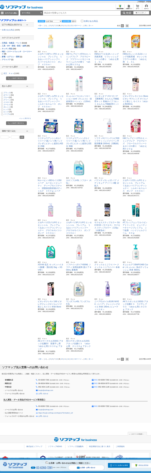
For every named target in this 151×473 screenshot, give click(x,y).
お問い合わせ (43, 394)
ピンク (8, 112)
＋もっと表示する (25, 118)
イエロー (8, 102)
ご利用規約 (141, 2)
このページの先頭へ (137, 434)
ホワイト (9, 95)
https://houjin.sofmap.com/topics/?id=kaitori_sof (55, 413)
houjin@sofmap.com (45, 390)
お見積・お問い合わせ (86, 468)
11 (65, 25)
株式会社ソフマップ (34, 446)
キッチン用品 (9, 49)
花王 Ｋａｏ (11, 73)
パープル (9, 114)
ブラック (8, 93)
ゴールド (8, 105)
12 (68, 25)
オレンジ (8, 107)
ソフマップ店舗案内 (75, 446)
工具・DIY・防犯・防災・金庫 (16, 46)
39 (85, 25)
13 (71, 25)
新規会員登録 (120, 8)
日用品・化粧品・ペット (14, 43)
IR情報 (148, 2)
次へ (90, 25)
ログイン (146, 8)
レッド (7, 109)
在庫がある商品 (11, 30)
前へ (41, 25)
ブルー (8, 97)
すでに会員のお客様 (120, 465)
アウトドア (7, 60)
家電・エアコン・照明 (12, 57)
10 (62, 25)
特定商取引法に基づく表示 (99, 446)
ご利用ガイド (129, 8)
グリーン (9, 100)
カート (138, 8)
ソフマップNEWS (55, 446)
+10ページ (77, 25)
